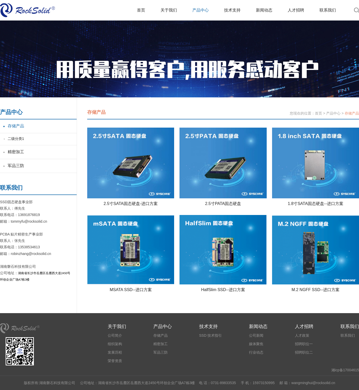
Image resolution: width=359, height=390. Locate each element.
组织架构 (115, 344)
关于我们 (169, 10)
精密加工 (16, 152)
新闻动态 (264, 10)
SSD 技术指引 (210, 335)
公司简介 (115, 335)
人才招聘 (296, 10)
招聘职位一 (304, 344)
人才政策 (302, 335)
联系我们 (328, 10)
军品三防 (16, 165)
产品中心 (200, 10)
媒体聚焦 (256, 344)
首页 (141, 10)
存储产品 (16, 126)
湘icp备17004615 (345, 370)
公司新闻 (256, 335)
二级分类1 (16, 139)
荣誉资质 (115, 361)
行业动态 (256, 352)
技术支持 (232, 10)
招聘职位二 (304, 352)
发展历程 (115, 352)
